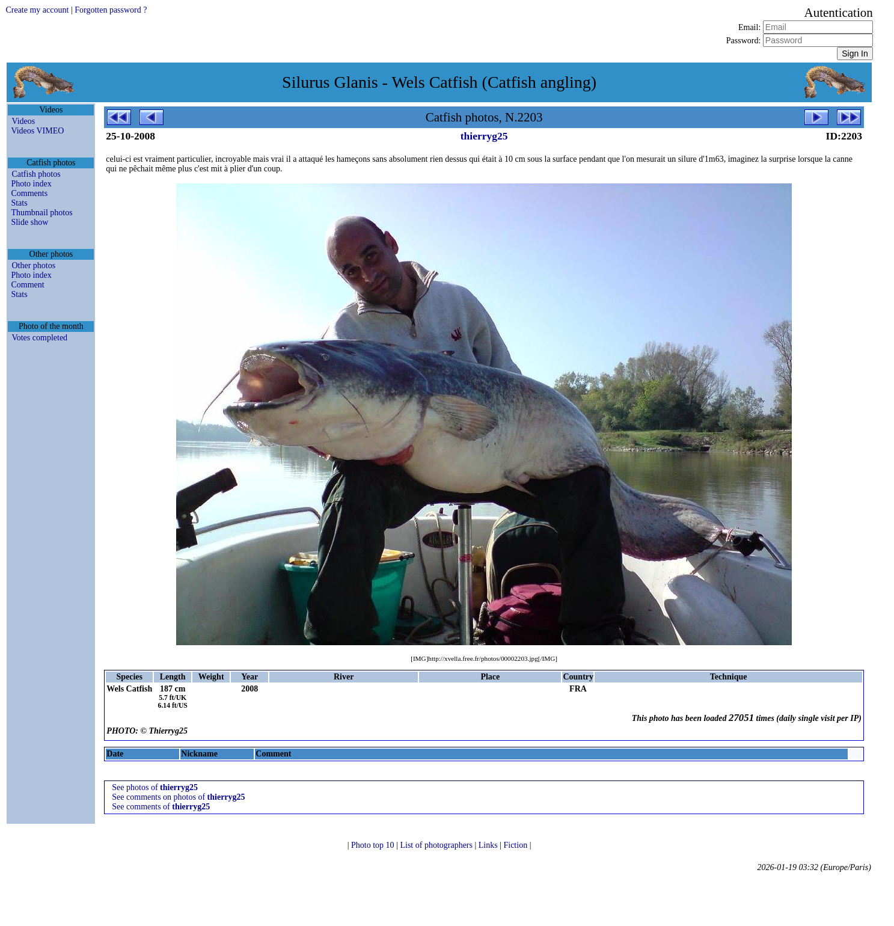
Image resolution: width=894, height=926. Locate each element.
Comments (29, 193)
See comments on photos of (178, 797)
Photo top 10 (373, 845)
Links (489, 845)
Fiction (516, 845)
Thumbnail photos (41, 212)
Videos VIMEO (37, 130)
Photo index (31, 183)
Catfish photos (35, 174)
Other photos (33, 265)
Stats (19, 202)
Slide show (29, 222)
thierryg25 (484, 136)
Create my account (37, 9)
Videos (23, 121)
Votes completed (39, 337)
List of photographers (437, 845)
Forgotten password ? (111, 9)
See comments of (161, 806)
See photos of (155, 787)
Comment (27, 284)
